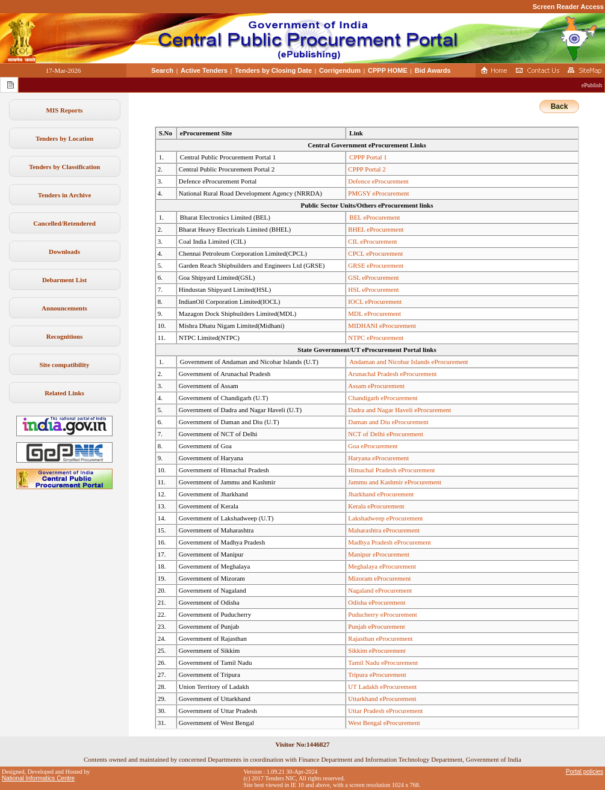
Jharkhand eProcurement (381, 494)
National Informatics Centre (38, 778)
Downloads (64, 251)
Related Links (64, 393)
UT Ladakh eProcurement (382, 686)
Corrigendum (340, 70)
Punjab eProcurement (376, 626)
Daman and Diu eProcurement (388, 421)
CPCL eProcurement (375, 253)
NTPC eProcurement (375, 337)
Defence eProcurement (378, 181)
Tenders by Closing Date (273, 70)
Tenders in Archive (65, 195)
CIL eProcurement (372, 241)
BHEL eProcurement (375, 229)
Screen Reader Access (568, 6)
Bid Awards (433, 70)
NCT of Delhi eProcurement (385, 433)
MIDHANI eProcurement (382, 325)
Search (162, 70)
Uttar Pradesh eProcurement (385, 710)
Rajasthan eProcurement (380, 638)
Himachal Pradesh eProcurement (391, 470)
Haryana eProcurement (378, 457)
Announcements (64, 308)
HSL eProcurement (373, 289)
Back (559, 106)
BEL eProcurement (374, 217)
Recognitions (64, 336)
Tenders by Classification (64, 166)
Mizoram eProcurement (379, 578)
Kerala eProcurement (376, 506)
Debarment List (64, 279)
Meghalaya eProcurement (382, 566)
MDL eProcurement (374, 313)
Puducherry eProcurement (382, 614)
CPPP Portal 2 (367, 169)
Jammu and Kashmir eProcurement (394, 482)
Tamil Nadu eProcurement (383, 662)
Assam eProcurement (376, 385)
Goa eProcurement (372, 445)
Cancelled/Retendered (64, 223)
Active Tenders (204, 70)
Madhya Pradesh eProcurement (389, 542)
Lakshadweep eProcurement (385, 518)
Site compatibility (65, 364)
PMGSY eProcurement (378, 193)
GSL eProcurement (373, 277)
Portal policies (584, 771)
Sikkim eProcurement (377, 650)
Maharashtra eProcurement (384, 530)
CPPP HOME (388, 70)
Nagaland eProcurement (380, 590)
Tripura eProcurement (377, 674)
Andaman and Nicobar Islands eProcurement (408, 361)
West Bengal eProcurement (384, 722)
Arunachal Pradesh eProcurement (392, 373)
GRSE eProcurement (375, 265)
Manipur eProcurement (378, 554)
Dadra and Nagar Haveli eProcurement (399, 409)
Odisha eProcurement (376, 602)
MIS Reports (64, 110)
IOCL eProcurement (375, 301)
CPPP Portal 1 (368, 157)
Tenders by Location (64, 138)
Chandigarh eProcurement (382, 397)
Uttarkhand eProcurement (382, 698)
